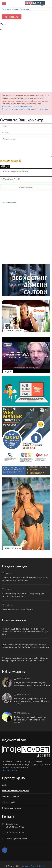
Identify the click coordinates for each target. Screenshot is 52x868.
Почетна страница (10, 9)
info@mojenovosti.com (16, 837)
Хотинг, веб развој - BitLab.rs (34, 865)
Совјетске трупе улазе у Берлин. (18, 608)
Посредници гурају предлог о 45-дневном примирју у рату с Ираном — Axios (31, 700)
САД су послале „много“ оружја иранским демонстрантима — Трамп (32, 683)
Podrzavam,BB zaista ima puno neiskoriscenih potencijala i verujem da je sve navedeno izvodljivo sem (25, 630)
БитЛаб (5, 784)
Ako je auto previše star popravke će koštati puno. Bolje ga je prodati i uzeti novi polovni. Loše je (25, 658)
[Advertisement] (26, 62)
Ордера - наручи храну (12, 807)
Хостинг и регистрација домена (15, 790)
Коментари (24, 9)
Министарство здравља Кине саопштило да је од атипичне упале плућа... (24, 577)
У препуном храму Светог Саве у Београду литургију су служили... (23, 593)
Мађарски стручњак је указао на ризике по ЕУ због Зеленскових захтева (30, 719)
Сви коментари (9, 202)
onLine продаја (8, 801)
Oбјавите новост (10, 769)
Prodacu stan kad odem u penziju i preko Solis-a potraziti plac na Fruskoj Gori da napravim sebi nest (26, 645)
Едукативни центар (10, 796)
